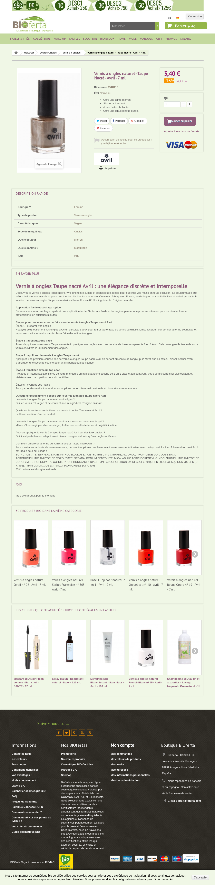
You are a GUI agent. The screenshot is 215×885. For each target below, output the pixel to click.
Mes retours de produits (126, 759)
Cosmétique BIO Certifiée (77, 764)
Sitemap (66, 775)
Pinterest (103, 128)
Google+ (137, 120)
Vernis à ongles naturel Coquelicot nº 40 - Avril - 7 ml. (146, 584)
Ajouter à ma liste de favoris (181, 136)
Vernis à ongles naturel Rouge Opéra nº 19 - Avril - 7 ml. (183, 584)
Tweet (102, 120)
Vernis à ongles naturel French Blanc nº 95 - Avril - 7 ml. (145, 682)
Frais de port (20, 764)
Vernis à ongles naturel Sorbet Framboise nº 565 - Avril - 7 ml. (69, 584)
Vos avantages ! (22, 775)
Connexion (195, 16)
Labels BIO (19, 785)
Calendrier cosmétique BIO (29, 790)
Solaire (185, 38)
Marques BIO (69, 769)
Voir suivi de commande (27, 826)
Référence (100, 87)
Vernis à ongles (72, 52)
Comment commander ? (27, 812)
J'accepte (200, 877)
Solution (90, 38)
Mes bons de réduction (125, 780)
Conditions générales (25, 769)
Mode (133, 38)
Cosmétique (41, 38)
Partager (119, 120)
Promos (171, 38)
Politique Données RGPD (27, 806)
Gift (159, 38)
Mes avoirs (117, 764)
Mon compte (122, 745)
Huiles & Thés (20, 38)
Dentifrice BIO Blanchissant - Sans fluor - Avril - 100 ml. (107, 682)
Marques (146, 38)
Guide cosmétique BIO (26, 831)
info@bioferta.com (189, 800)
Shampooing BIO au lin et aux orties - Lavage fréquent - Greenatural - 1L (184, 682)
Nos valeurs (19, 759)
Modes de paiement (24, 780)
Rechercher (157, 26)
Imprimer (111, 168)
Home (122, 38)
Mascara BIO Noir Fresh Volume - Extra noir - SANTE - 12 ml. (29, 682)
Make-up (60, 38)
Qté (166, 98)
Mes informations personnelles (130, 775)
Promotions (68, 753)
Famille (74, 38)
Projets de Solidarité (24, 801)
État (96, 93)
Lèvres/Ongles (48, 52)
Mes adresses (119, 769)
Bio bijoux (107, 38)
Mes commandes (121, 753)
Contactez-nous (22, 753)
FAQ (14, 796)
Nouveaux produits (73, 759)
